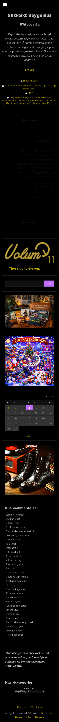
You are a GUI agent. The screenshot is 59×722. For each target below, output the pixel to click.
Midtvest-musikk (14, 523)
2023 (11, 97)
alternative (10, 86)
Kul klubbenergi (14, 560)
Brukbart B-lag (13, 519)
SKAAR (28, 103)
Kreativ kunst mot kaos (17, 527)
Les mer (29, 70)
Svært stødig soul (14, 564)
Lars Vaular (50, 101)
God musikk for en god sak (19, 622)
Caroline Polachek (42, 97)
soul (33, 89)
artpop (19, 86)
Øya (8, 103)
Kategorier (29, 688)
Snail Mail (46, 103)
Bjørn (30, 93)
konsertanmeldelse (35, 101)
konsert (21, 101)
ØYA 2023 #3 (30, 24)
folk (35, 86)
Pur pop (10, 568)
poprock (26, 89)
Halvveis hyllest (13, 601)
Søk (49, 283)
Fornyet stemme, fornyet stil (20, 531)
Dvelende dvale (14, 630)
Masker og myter (14, 626)
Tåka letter (11, 543)
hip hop (41, 86)
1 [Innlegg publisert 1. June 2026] (8, 407)
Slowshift (36, 103)
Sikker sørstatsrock (15, 593)
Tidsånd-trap (12, 614)
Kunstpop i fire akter (16, 605)
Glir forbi (10, 585)
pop (54, 86)
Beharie (18, 97)
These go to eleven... (25, 268)
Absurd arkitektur (14, 556)
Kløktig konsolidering (16, 581)
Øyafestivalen (17, 103)
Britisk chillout (13, 552)
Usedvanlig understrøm (18, 535)
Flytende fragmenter (16, 589)
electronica (28, 86)
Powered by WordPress (29, 707)
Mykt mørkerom (14, 539)
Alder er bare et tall (15, 572)
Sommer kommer (15, 514)
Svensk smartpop (14, 618)
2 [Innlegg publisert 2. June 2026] (15, 407)
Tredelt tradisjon (14, 597)
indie (48, 86)
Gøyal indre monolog (17, 577)
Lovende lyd (12, 610)
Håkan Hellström (9, 101)
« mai (28, 436)
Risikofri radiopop (15, 635)
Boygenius (28, 97)
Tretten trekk (12, 548)
